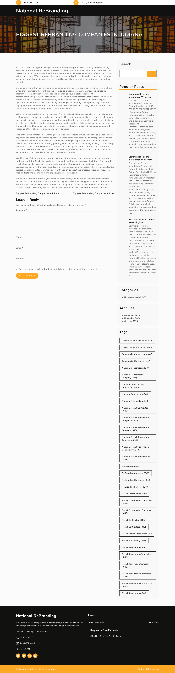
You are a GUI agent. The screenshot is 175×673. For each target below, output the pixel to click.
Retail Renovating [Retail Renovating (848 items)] (133, 547)
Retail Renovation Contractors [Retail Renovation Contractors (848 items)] (137, 585)
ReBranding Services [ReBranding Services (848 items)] (135, 486)
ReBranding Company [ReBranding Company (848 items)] (135, 473)
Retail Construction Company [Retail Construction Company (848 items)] (136, 512)
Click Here (95, 636)
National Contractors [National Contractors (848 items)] (135, 394)
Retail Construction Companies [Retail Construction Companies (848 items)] (137, 502)
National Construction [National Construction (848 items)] (135, 367)
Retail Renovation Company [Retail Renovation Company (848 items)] (135, 565)
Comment (21, 210)
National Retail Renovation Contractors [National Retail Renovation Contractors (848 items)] (135, 448)
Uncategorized (131, 297)
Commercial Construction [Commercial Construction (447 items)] (137, 354)
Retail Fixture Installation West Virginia (142, 221)
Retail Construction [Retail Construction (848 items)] (134, 493)
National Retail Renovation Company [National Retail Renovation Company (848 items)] (135, 429)
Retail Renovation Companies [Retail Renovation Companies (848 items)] (136, 556)
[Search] (151, 74)
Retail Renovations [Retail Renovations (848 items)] (134, 593)
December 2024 (132, 315)
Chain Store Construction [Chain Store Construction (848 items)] (137, 340)
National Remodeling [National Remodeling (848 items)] (135, 401)
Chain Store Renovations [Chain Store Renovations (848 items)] (137, 347)
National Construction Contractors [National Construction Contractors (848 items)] (133, 386)
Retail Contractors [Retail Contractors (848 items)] (134, 526)
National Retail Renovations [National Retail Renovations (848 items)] (136, 458)
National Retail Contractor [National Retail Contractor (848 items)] (135, 409)
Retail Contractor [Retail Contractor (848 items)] (133, 520)
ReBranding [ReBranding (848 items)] (130, 466)
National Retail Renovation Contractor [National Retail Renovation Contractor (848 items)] (135, 439)
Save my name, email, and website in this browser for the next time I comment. (58, 269)
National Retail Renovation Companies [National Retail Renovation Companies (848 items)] (135, 419)
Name (19, 237)
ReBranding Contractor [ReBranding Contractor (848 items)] (136, 480)
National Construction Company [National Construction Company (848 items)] (133, 376)
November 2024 (132, 318)
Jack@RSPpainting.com (31, 643)
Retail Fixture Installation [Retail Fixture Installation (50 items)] (137, 533)
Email (19, 248)
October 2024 (131, 321)
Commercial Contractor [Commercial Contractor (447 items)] (136, 361)
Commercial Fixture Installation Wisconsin (140, 158)
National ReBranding (42, 10)
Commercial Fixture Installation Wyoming (140, 95)
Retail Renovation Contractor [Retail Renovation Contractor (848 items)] (136, 575)
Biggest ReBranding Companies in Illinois (37, 193)
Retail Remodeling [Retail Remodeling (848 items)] (134, 540)
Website (20, 258)
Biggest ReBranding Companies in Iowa (93, 193)
